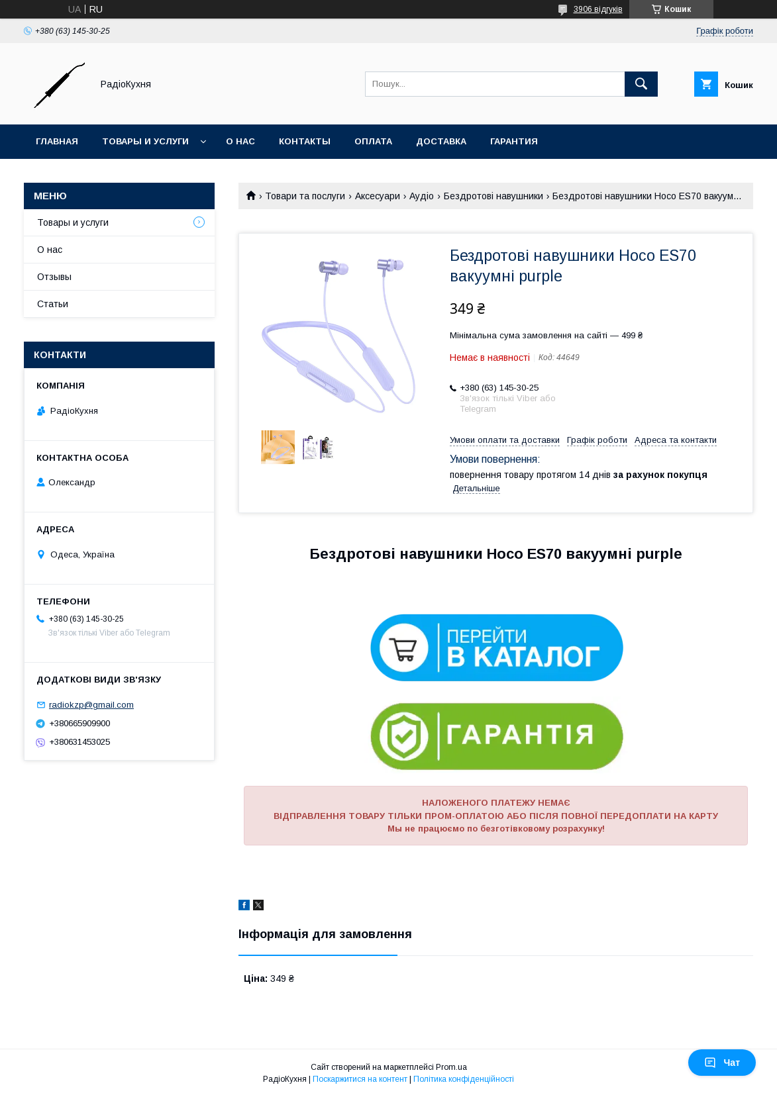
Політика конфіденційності (463, 1079)
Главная (57, 141)
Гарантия (514, 141)
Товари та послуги (305, 196)
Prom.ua (451, 1067)
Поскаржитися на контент (360, 1079)
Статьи (52, 304)
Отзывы (54, 276)
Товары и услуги (145, 141)
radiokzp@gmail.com (91, 705)
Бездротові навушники (493, 196)
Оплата (373, 141)
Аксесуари (377, 196)
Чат (722, 1063)
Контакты (305, 141)
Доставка (441, 141)
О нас (240, 141)
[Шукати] (641, 84)
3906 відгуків (598, 9)
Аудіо (421, 196)
